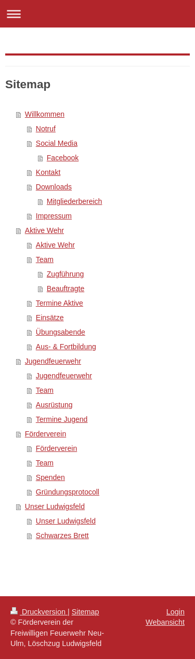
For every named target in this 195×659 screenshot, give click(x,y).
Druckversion (39, 612)
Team (45, 259)
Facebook (63, 158)
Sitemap (85, 612)
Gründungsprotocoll (67, 492)
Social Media (56, 143)
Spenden (50, 477)
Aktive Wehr (44, 230)
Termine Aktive (59, 303)
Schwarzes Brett (62, 535)
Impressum (54, 216)
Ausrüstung (54, 405)
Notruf (46, 129)
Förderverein (45, 434)
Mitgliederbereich (74, 201)
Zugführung (65, 274)
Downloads (54, 187)
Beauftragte (65, 288)
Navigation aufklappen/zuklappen (97, 14)
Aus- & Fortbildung (66, 346)
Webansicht (165, 622)
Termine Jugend (62, 419)
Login (175, 612)
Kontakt (48, 172)
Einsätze (50, 317)
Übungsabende (60, 332)
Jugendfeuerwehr (53, 361)
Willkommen (44, 114)
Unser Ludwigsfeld (55, 506)
